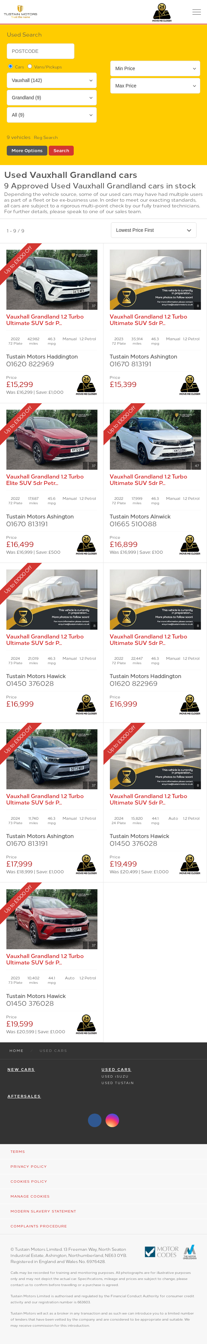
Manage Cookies (30, 1196)
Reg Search (46, 137)
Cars (15, 66)
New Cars (21, 1069)
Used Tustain (117, 1083)
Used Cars (116, 1069)
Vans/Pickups (44, 66)
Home (16, 1050)
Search (61, 150)
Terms (17, 1151)
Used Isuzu (115, 1076)
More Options (27, 150)
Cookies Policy (28, 1181)
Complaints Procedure (38, 1226)
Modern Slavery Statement (43, 1211)
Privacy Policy (28, 1166)
